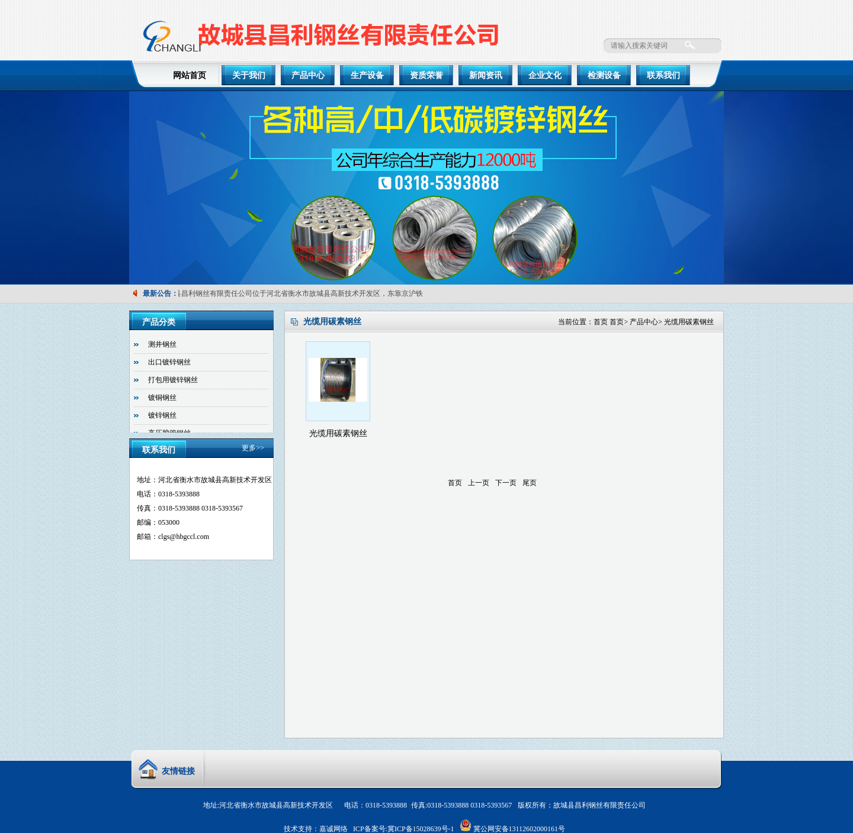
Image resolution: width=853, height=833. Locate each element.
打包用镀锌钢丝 (173, 380)
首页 (601, 322)
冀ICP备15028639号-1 (420, 829)
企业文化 (545, 75)
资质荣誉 (426, 75)
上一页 (478, 483)
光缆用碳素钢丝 (689, 322)
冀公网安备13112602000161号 (519, 829)
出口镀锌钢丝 (169, 362)
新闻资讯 (485, 75)
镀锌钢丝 (162, 415)
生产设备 (367, 75)
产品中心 (308, 75)
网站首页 (189, 75)
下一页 (506, 483)
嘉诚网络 (333, 829)
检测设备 (604, 75)
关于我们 (248, 75)
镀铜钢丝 (162, 397)
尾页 (529, 483)
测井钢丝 (162, 344)
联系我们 (663, 75)
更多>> (253, 448)
